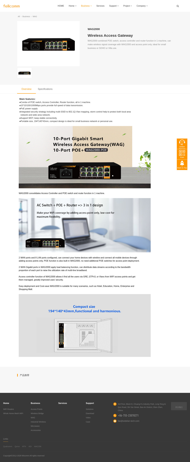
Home (72, 6)
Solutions (89, 409)
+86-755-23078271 (128, 415)
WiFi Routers (8, 409)
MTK (24, 446)
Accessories (36, 430)
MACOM (37, 446)
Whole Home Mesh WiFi (13, 413)
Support (114, 6)
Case (88, 422)
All (19, 16)
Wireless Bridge (37, 413)
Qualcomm (7, 446)
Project (127, 6)
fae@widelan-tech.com (128, 421)
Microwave (35, 426)
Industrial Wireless (38, 422)
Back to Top (182, 168)
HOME (61, 6)
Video (88, 418)
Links (5, 439)
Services (100, 6)
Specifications (45, 89)
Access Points (36, 409)
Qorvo (17, 446)
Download (90, 413)
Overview (26, 89)
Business (86, 6)
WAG (35, 16)
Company (142, 6)
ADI (30, 446)
